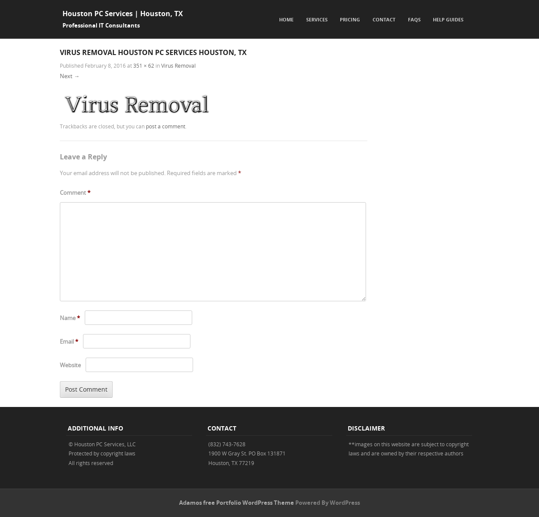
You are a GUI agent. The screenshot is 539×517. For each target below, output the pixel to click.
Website (70, 365)
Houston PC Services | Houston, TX (122, 13)
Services (317, 19)
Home (286, 19)
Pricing (350, 19)
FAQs (414, 19)
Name (70, 318)
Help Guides (448, 19)
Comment (75, 192)
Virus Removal (178, 65)
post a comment (165, 126)
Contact (384, 19)
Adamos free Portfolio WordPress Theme (236, 503)
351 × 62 (143, 65)
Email (69, 341)
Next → (69, 76)
